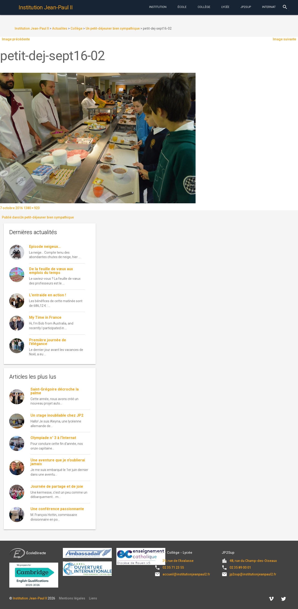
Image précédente (16, 39)
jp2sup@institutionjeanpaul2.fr (253, 574)
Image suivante (284, 39)
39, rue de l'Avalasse (178, 561)
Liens (93, 598)
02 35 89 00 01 (240, 567)
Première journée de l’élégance (47, 342)
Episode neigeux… (45, 246)
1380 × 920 (32, 208)
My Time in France (45, 317)
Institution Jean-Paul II (30, 598)
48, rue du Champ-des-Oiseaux (253, 561)
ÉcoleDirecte (27, 553)
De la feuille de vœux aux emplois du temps (51, 271)
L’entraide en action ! (47, 295)
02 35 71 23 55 (173, 567)
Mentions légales (72, 598)
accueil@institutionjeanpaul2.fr (186, 574)
